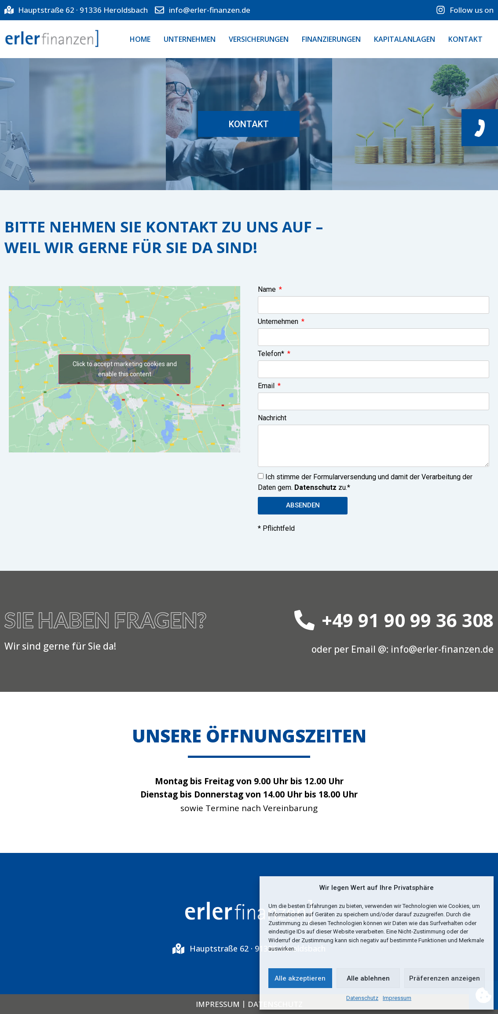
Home (140, 39)
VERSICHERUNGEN (259, 39)
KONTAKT (465, 39)
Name (268, 290)
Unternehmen (279, 322)
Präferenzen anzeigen (444, 978)
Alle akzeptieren (300, 978)
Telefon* (272, 354)
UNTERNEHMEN (190, 39)
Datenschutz (362, 998)
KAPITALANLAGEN (404, 39)
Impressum (397, 998)
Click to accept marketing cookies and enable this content (125, 368)
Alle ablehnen (368, 978)
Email (267, 386)
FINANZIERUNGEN (331, 39)
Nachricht (272, 418)
